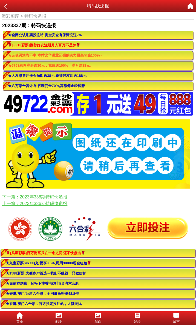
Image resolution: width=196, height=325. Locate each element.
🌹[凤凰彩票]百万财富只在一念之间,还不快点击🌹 (45, 253)
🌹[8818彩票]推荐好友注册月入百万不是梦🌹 (44, 45)
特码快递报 (35, 16)
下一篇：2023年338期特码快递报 (34, 197)
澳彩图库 (10, 16)
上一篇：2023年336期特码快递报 (34, 203)
